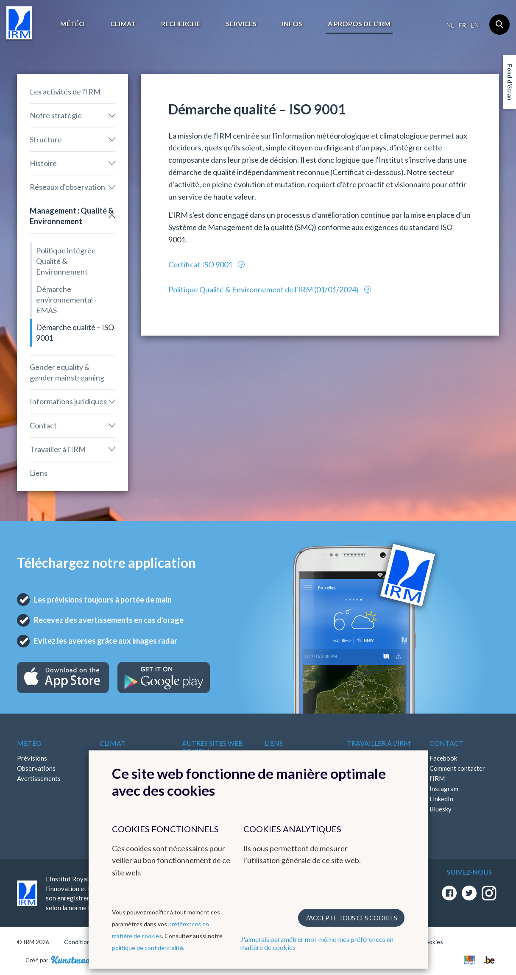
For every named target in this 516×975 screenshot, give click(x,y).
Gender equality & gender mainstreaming (67, 372)
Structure (46, 139)
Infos (292, 23)
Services (241, 23)
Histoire (43, 163)
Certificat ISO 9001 (201, 264)
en (474, 25)
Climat (123, 23)
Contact (43, 425)
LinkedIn (441, 799)
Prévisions (32, 758)
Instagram (444, 788)
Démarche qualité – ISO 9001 (75, 332)
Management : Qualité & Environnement (72, 216)
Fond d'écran (509, 82)
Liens (38, 473)
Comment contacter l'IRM (457, 773)
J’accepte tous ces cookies (351, 918)
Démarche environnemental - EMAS (66, 299)
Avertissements (39, 778)
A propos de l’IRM (359, 23)
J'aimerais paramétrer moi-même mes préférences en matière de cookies (316, 943)
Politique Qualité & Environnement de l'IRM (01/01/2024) (264, 289)
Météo (72, 23)
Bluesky (441, 809)
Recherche (181, 23)
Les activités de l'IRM (65, 91)
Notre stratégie (56, 115)
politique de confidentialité (147, 947)
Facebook (443, 758)
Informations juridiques (68, 401)
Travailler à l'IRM (58, 449)
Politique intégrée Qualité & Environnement (66, 261)
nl (450, 25)
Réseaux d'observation (67, 187)
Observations (36, 768)
